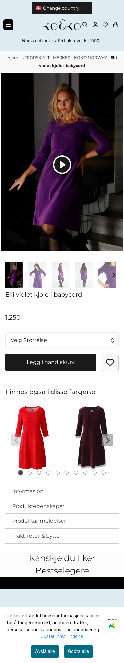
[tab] (20, 472)
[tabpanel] (32, 437)
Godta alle (78, 651)
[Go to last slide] (10, 275)
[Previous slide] (16, 440)
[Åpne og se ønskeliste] (105, 24)
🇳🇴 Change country (57, 8)
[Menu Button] (8, 24)
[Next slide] (113, 275)
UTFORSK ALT (36, 57)
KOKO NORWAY (91, 57)
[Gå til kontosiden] (95, 24)
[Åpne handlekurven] (116, 24)
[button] (110, 362)
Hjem (13, 57)
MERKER (62, 57)
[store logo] (62, 24)
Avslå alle (45, 651)
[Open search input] (85, 24)
